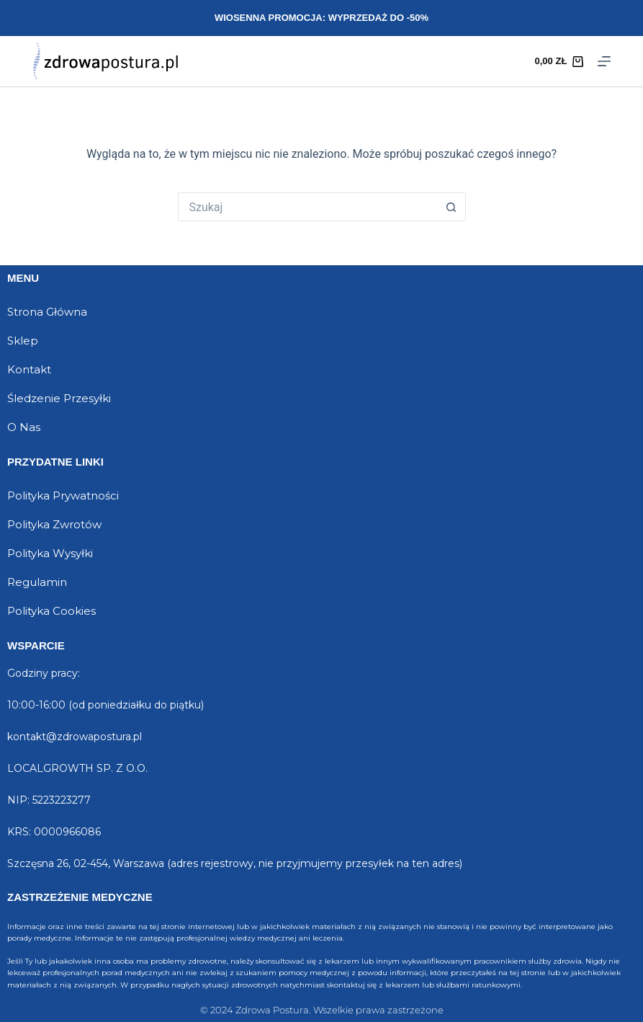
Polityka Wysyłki (50, 553)
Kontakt (29, 369)
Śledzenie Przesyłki (59, 398)
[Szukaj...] (307, 206)
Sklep (22, 340)
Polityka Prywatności (63, 495)
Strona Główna (47, 312)
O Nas (23, 427)
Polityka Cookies (51, 611)
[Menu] (604, 61)
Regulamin (37, 582)
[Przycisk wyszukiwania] (451, 206)
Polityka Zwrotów (54, 524)
